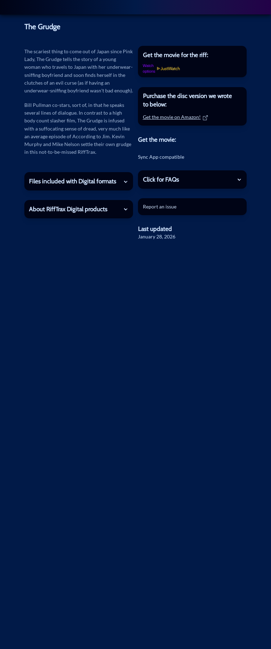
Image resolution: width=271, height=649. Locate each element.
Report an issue (159, 207)
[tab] (192, 55)
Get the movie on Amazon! (175, 117)
